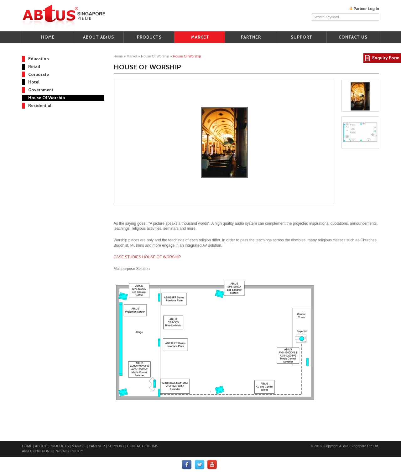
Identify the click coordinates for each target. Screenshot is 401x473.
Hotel (33, 82)
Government (40, 90)
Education (38, 59)
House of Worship (155, 56)
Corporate (38, 74)
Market (132, 56)
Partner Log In (366, 9)
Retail (34, 66)
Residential (39, 105)
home (118, 56)
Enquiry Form (385, 58)
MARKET (200, 37)
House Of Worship (46, 97)
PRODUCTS (149, 37)
